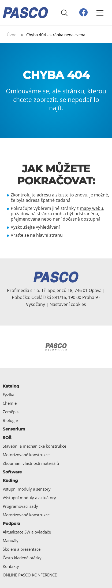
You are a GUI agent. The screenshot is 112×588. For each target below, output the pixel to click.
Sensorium (14, 429)
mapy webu (91, 208)
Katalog (11, 386)
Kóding (10, 480)
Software (12, 471)
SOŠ (7, 437)
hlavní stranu (49, 235)
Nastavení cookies (68, 304)
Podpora (11, 523)
